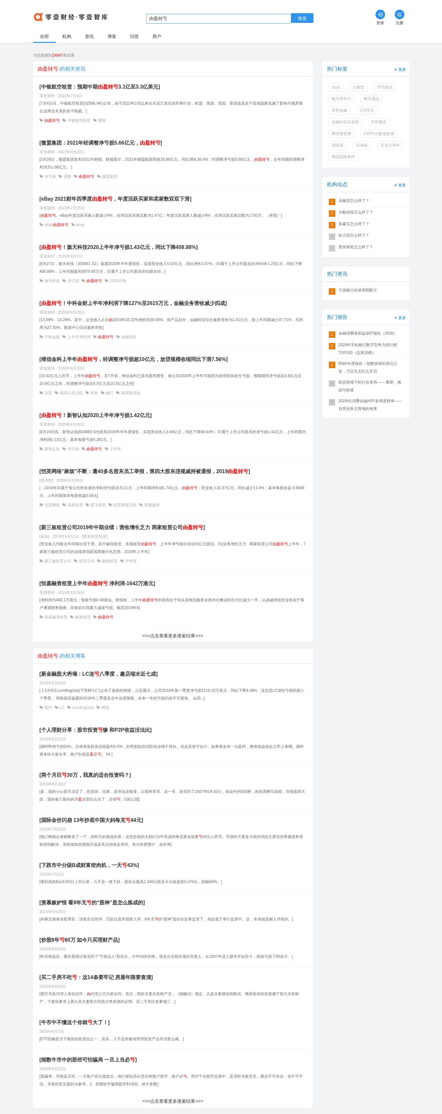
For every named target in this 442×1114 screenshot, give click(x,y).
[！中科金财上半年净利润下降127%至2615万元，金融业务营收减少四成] (133, 303)
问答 (134, 36)
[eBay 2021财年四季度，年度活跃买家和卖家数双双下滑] (116, 199)
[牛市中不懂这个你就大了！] (75, 1022)
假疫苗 (337, 145)
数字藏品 (371, 99)
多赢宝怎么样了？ (353, 224)
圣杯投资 (75, 505)
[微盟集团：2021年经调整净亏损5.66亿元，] (101, 143)
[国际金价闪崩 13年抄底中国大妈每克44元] (91, 820)
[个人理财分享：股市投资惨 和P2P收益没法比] (96, 730)
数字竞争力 (341, 99)
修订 (110, 393)
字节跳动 (384, 87)
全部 (44, 36)
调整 (67, 176)
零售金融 (339, 110)
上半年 (115, 449)
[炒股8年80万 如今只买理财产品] (80, 940)
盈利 (48, 707)
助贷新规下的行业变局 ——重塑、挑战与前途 (369, 386)
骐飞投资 (98, 505)
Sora (336, 87)
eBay (56, 225)
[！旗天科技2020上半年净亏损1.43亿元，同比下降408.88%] (119, 247)
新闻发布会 (130, 393)
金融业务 (128, 337)
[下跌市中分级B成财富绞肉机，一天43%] (89, 865)
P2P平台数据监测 (379, 133)
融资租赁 (110, 561)
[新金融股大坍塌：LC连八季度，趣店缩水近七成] (99, 674)
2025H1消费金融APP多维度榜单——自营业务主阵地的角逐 (370, 405)
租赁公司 (86, 561)
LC (62, 707)
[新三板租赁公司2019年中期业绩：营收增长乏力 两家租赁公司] (122, 527)
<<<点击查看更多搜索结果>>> (172, 635)
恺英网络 (52, 505)
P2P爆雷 (379, 122)
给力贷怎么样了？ (353, 235)
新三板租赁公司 (58, 561)
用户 (156, 36)
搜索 (302, 18)
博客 (111, 36)
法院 (48, 393)
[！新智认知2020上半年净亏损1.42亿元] (96, 415)
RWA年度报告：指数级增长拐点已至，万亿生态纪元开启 (367, 367)
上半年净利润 (79, 337)
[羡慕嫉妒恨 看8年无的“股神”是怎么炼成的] (92, 902)
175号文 (367, 110)
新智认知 (52, 449)
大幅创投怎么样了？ (355, 212)
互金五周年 (390, 145)
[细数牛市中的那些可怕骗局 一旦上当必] (88, 1059)
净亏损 (50, 176)
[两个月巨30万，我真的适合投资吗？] (85, 775)
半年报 (130, 561)
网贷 (104, 707)
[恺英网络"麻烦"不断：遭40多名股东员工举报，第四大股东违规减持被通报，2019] (145, 471)
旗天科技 (52, 281)
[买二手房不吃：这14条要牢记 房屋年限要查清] (96, 977)
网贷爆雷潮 (341, 133)
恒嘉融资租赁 (56, 617)
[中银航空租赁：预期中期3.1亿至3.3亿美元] (100, 87)
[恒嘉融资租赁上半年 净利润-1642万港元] (97, 583)
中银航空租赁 (79, 120)
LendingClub (83, 707)
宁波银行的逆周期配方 (357, 290)
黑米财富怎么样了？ (355, 247)
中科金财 (52, 337)
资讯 (89, 36)
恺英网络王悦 (125, 505)
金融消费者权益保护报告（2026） (367, 333)
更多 (399, 69)
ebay (80, 225)
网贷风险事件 (343, 157)
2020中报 (117, 281)
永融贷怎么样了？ (353, 200)
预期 (101, 120)
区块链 (362, 145)
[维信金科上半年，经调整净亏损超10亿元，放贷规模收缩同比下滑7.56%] (134, 359)
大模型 (358, 87)
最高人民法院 (71, 393)
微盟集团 (109, 176)
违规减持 (151, 505)
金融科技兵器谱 (345, 122)
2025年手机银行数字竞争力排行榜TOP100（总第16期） (367, 349)
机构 (66, 36)
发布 (94, 393)
